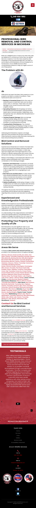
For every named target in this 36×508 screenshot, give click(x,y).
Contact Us (7, 303)
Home (4, 49)
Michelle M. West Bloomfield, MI (18, 421)
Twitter (18, 494)
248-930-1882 (18, 16)
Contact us (11, 334)
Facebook (18, 490)
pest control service (21, 331)
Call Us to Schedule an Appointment (15, 344)
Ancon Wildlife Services (18, 320)
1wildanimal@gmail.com (18, 463)
